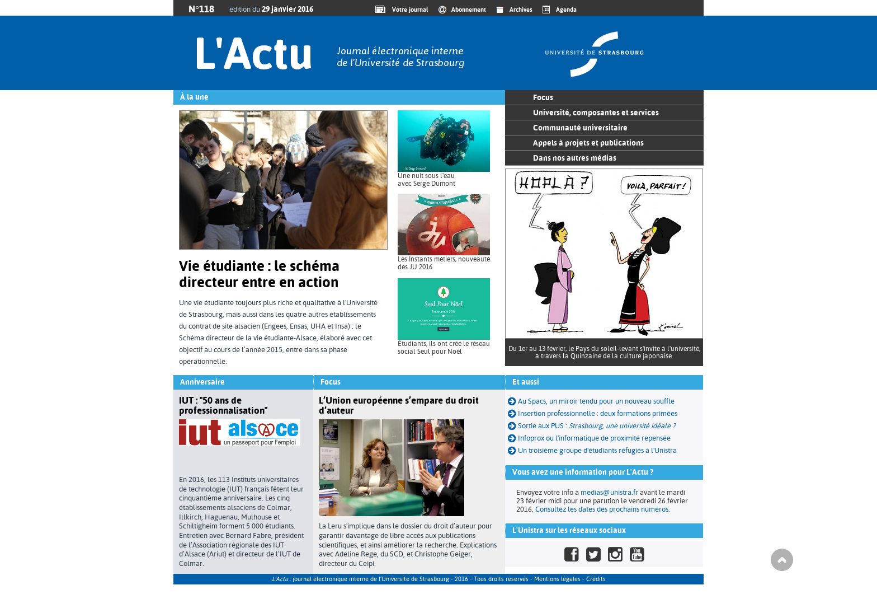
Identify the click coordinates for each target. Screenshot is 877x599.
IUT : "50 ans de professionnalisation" (223, 405)
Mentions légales (557, 579)
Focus (543, 97)
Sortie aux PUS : (597, 426)
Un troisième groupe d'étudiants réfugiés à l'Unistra (597, 450)
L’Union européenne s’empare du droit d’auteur (399, 405)
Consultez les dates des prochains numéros (601, 509)
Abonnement (468, 9)
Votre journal (408, 9)
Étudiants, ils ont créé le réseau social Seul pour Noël (444, 347)
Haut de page (782, 560)
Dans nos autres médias (574, 157)
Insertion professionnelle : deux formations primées (592, 413)
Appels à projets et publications (588, 142)
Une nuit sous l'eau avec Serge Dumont (426, 180)
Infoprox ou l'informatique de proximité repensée (589, 438)
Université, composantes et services (596, 112)
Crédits (596, 579)
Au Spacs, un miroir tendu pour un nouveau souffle (591, 401)
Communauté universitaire (580, 127)
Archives (521, 9)
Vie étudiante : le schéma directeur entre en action (259, 274)
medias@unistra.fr (609, 492)
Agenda (566, 9)
